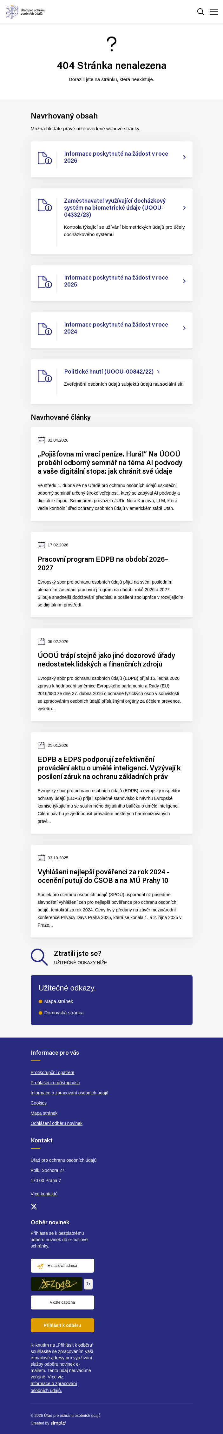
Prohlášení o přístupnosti (55, 1082)
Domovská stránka (64, 1012)
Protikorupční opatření (53, 1072)
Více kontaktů (44, 1193)
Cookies (39, 1103)
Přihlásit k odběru (62, 1325)
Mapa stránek (58, 1001)
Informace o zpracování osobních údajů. (54, 1387)
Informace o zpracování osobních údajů (69, 1092)
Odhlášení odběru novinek (56, 1123)
